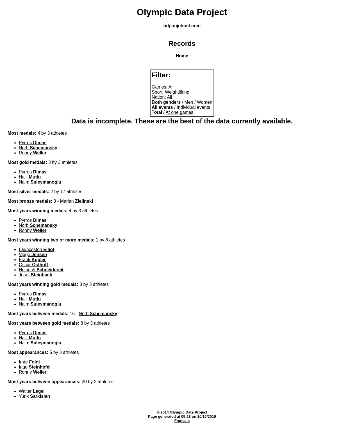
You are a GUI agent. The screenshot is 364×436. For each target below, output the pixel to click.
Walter (32, 391)
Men (189, 102)
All (171, 87)
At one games (180, 112)
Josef (35, 274)
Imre (29, 362)
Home (182, 55)
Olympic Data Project (188, 412)
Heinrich (41, 269)
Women (204, 102)
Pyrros (33, 142)
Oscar (33, 264)
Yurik (34, 396)
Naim (40, 182)
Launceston (36, 249)
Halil (30, 177)
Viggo (33, 254)
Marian (76, 201)
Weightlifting (177, 92)
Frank (32, 259)
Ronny (32, 152)
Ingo (35, 367)
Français (182, 421)
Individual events (193, 107)
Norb (38, 147)
